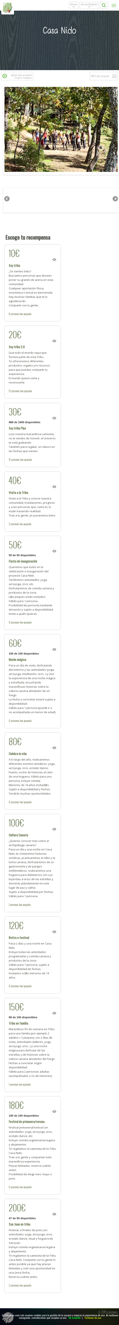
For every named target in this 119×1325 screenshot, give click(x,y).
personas (15, 314)
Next (115, 129)
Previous (7, 129)
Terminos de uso (92, 1317)
